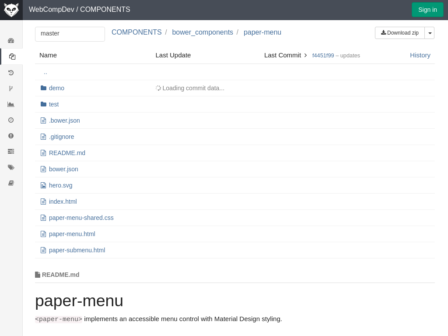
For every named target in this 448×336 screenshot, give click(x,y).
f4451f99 (323, 55)
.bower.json (64, 120)
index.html (63, 201)
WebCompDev (51, 9)
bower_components (202, 32)
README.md (67, 152)
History (420, 55)
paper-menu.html (72, 233)
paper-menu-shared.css (81, 217)
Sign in (427, 9)
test (54, 104)
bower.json (63, 169)
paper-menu (262, 32)
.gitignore (61, 136)
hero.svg (61, 185)
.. (45, 71)
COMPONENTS (105, 9)
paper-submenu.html (77, 250)
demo (56, 88)
